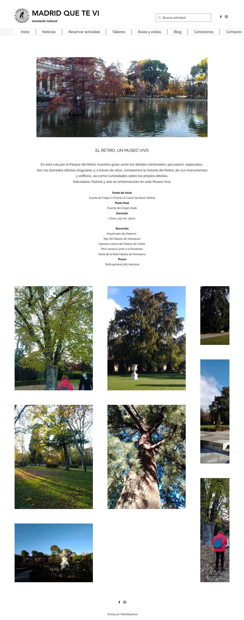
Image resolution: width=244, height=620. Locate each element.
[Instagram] (226, 17)
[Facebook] (221, 17)
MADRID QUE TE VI (65, 13)
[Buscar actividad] (183, 18)
